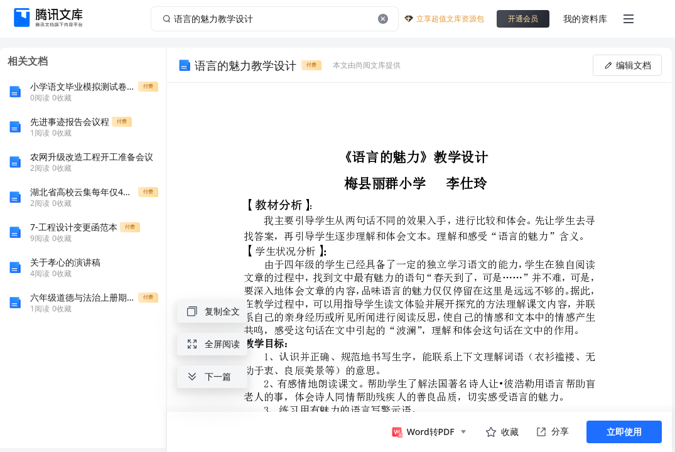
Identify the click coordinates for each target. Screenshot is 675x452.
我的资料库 (585, 18)
